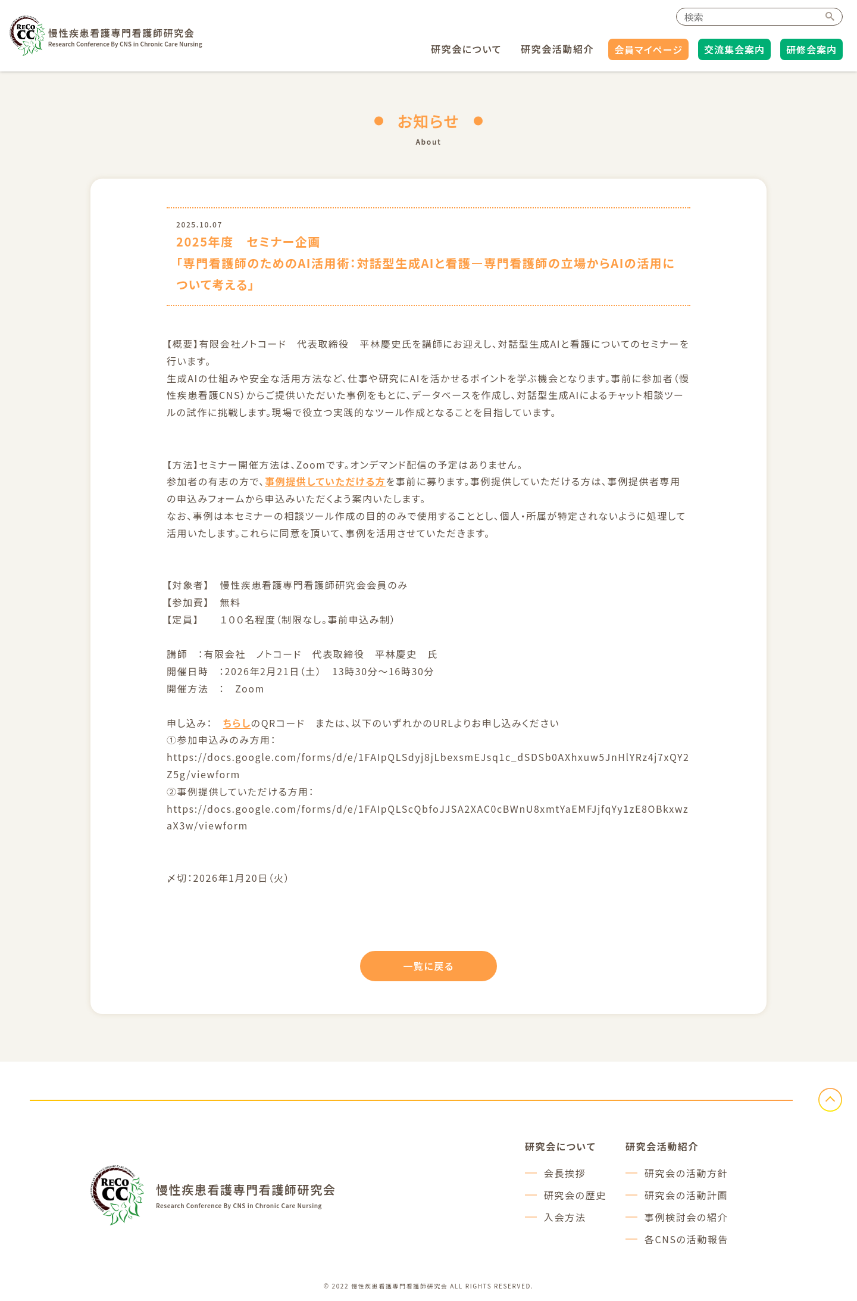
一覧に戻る (428, 966)
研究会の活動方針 (686, 1173)
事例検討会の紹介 (686, 1217)
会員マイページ (648, 49)
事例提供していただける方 (325, 481)
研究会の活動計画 (686, 1195)
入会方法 (565, 1217)
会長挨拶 (565, 1173)
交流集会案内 (734, 49)
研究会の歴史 (575, 1195)
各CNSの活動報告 (686, 1239)
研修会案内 (811, 49)
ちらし (237, 723)
